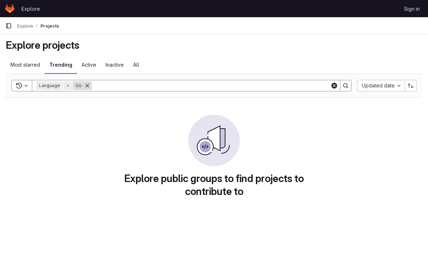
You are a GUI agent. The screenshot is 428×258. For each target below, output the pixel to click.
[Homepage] (10, 8)
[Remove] (87, 85)
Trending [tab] (60, 65)
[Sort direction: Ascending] (411, 85)
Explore (30, 9)
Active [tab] (89, 65)
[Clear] (334, 85)
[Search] (211, 85)
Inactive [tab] (115, 65)
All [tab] (136, 65)
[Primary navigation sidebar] (8, 26)
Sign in (412, 9)
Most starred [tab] (25, 65)
